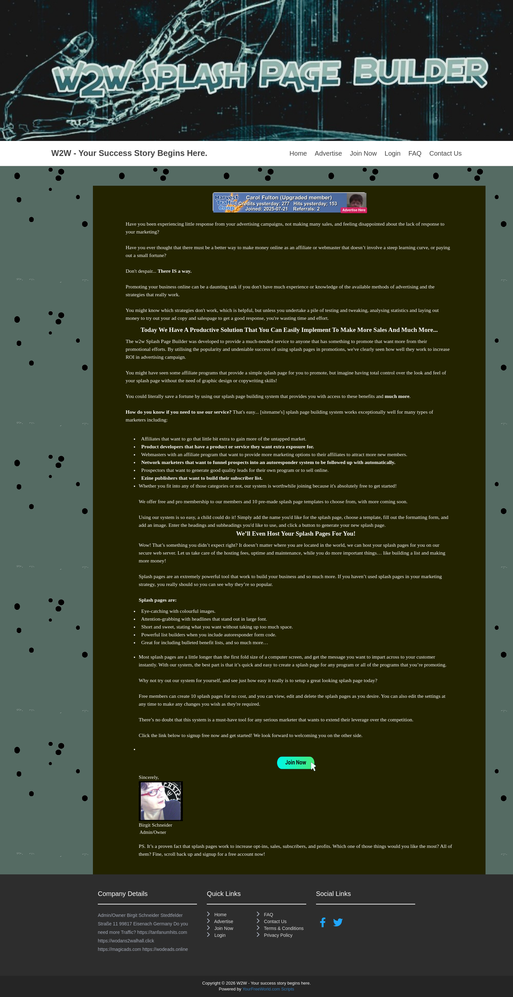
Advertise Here (353, 210)
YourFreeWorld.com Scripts (268, 989)
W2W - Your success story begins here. (129, 153)
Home (298, 153)
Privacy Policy (274, 935)
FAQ (414, 153)
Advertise (328, 153)
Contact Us (445, 153)
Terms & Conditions (280, 928)
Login (393, 153)
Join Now (363, 153)
